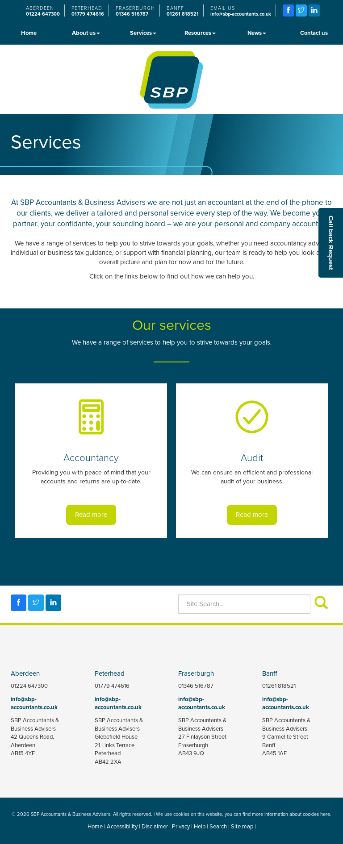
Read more (91, 515)
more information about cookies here (291, 814)
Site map (242, 826)
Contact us (314, 33)
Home (29, 33)
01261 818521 (183, 14)
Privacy (181, 826)
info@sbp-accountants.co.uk (240, 14)
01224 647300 (43, 14)
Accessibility (122, 826)
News (256, 33)
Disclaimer (155, 826)
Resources (200, 33)
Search (218, 826)
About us (86, 33)
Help (199, 826)
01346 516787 (132, 14)
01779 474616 (87, 14)
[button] (330, 243)
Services (143, 33)
